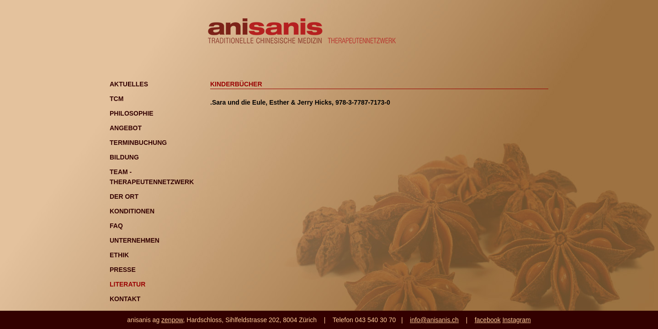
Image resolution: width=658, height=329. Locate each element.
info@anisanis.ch (434, 320)
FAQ (116, 225)
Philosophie (132, 113)
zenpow (172, 320)
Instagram (516, 320)
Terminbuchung (138, 142)
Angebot (126, 128)
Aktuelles (129, 84)
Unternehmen (134, 240)
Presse (123, 269)
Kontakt (125, 298)
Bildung (124, 157)
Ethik (119, 255)
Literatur (127, 284)
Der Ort (124, 196)
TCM (116, 98)
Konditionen (132, 211)
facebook (488, 320)
